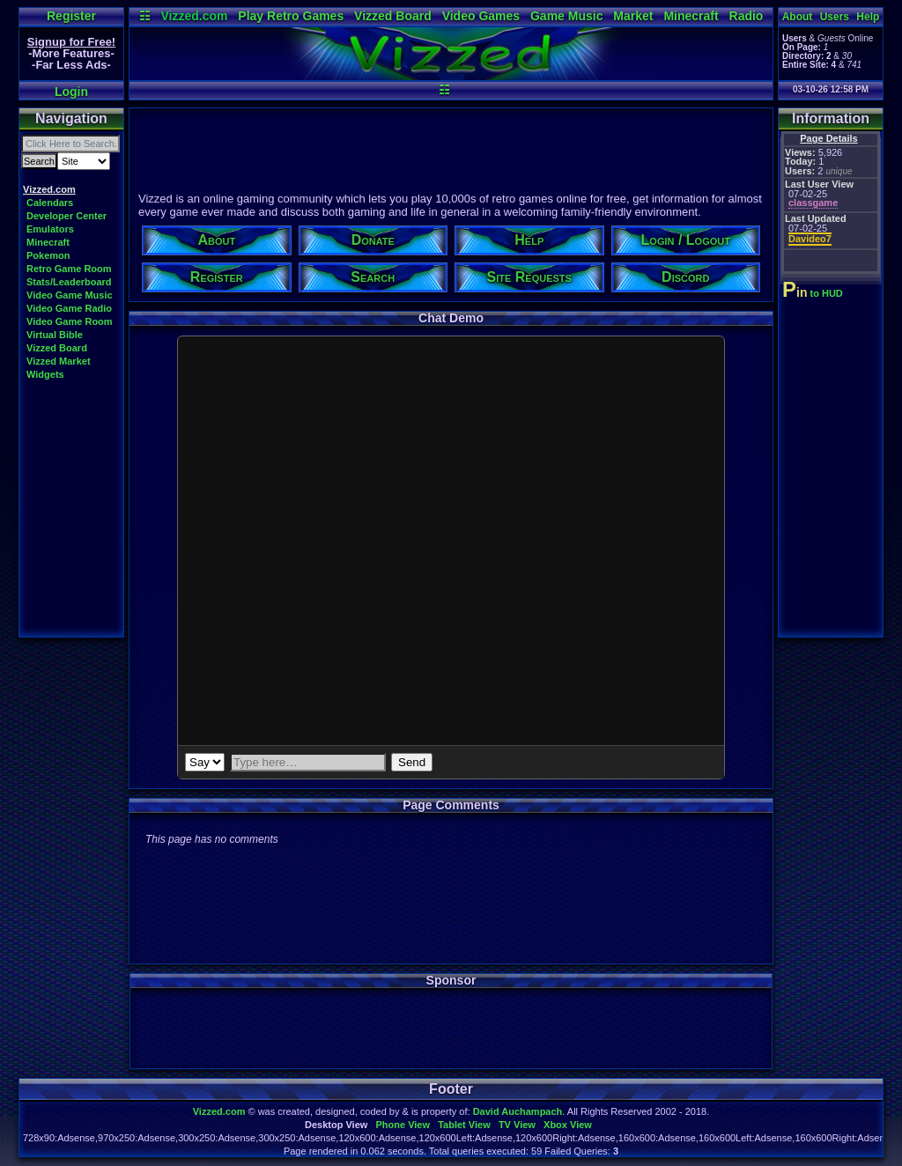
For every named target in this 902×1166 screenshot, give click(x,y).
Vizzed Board (393, 16)
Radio (746, 16)
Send (411, 762)
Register (71, 16)
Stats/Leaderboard (69, 282)
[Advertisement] (450, 147)
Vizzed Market (58, 361)
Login (71, 92)
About (797, 17)
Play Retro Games (291, 16)
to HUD (814, 293)
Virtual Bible (54, 334)
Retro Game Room (69, 268)
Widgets (45, 374)
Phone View (402, 1124)
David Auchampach (518, 1111)
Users (834, 17)
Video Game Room (69, 321)
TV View (517, 1124)
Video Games (481, 16)
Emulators (50, 229)
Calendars (49, 202)
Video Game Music (69, 295)
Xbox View (567, 1124)
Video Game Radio (69, 308)
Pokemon (48, 255)
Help (867, 17)
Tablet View (464, 1124)
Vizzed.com (193, 16)
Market (633, 16)
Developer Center (66, 215)
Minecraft (690, 16)
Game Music (566, 16)
